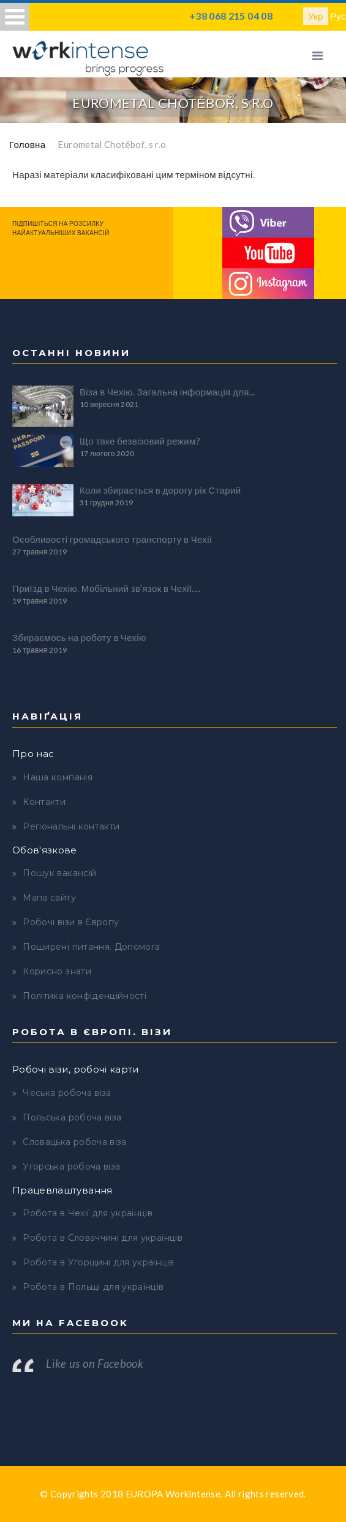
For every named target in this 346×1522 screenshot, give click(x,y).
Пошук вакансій (59, 873)
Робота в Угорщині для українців (98, 1262)
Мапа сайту (49, 897)
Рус (338, 15)
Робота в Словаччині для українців (102, 1237)
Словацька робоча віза (74, 1141)
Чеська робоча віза (67, 1092)
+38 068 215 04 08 (231, 15)
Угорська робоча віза (71, 1166)
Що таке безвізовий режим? (140, 440)
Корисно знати (57, 971)
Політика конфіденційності (84, 995)
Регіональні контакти (71, 826)
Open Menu (14, 17)
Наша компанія (57, 777)
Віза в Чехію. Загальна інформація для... (167, 391)
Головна (27, 144)
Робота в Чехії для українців (87, 1213)
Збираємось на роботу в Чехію (79, 637)
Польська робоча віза (72, 1117)
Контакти (44, 801)
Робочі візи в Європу (71, 922)
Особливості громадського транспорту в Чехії (112, 539)
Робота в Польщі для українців (93, 1286)
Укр (315, 15)
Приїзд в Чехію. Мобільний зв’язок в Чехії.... (106, 588)
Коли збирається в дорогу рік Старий (160, 489)
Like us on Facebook (94, 1363)
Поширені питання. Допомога (91, 946)
